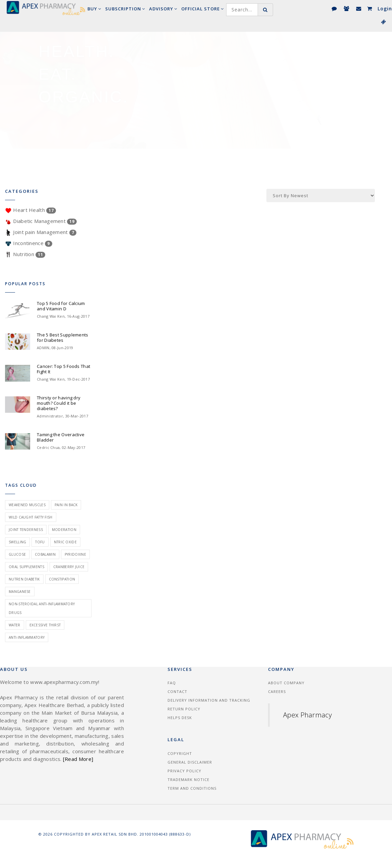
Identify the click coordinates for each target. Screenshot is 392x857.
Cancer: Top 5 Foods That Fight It (63, 369)
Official (202, 9)
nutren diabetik (24, 579)
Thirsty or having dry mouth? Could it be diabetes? (58, 403)
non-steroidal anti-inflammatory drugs (42, 608)
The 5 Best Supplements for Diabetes (62, 337)
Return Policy (184, 708)
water (14, 625)
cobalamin (45, 554)
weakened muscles (27, 504)
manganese (20, 591)
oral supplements (26, 566)
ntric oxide (65, 542)
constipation (62, 579)
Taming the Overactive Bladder (60, 437)
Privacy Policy (184, 770)
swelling (17, 542)
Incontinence (28, 243)
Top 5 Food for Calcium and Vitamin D (61, 306)
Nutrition (25, 254)
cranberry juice (69, 566)
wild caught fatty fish (31, 517)
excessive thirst (45, 625)
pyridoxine (75, 554)
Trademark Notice (188, 779)
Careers (277, 691)
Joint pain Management (40, 232)
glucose (17, 554)
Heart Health (30, 210)
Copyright (180, 753)
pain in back (66, 504)
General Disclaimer (190, 762)
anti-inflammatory (27, 637)
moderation (64, 529)
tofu (40, 542)
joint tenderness (26, 529)
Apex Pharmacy (307, 714)
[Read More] (78, 759)
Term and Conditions (192, 788)
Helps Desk (180, 717)
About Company (286, 682)
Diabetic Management (41, 221)
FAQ (172, 682)
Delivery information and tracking (209, 700)
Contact (177, 691)
